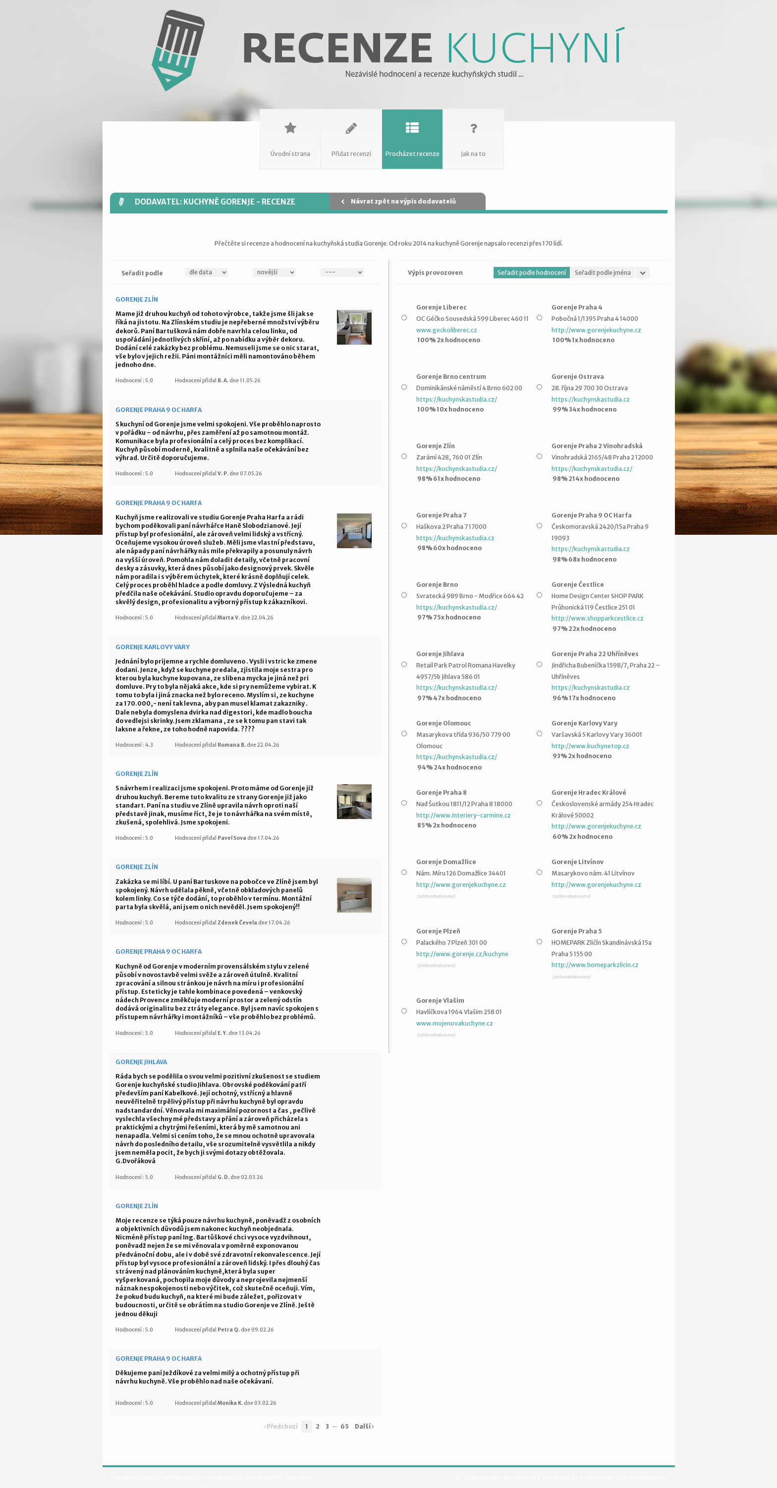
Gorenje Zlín (136, 299)
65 (344, 1426)
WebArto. (653, 1477)
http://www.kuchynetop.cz (590, 746)
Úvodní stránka (132, 1477)
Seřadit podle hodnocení (532, 272)
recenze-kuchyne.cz (508, 1477)
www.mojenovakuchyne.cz (454, 1023)
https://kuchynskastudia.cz (591, 399)
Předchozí (281, 1426)
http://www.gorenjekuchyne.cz (596, 330)
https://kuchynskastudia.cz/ (456, 399)
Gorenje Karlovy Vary (152, 647)
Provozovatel (219, 1477)
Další (364, 1426)
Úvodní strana (290, 133)
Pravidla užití (176, 1477)
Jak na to (473, 133)
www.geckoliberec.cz (446, 330)
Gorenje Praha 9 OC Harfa (158, 409)
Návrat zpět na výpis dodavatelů (398, 201)
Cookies (300, 1477)
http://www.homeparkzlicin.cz (595, 965)
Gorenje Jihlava (141, 1062)
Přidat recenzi (351, 133)
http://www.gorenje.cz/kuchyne (462, 954)
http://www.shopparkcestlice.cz (598, 618)
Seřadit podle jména (603, 272)
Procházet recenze (412, 133)
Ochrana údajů (264, 1477)
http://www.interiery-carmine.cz (463, 815)
